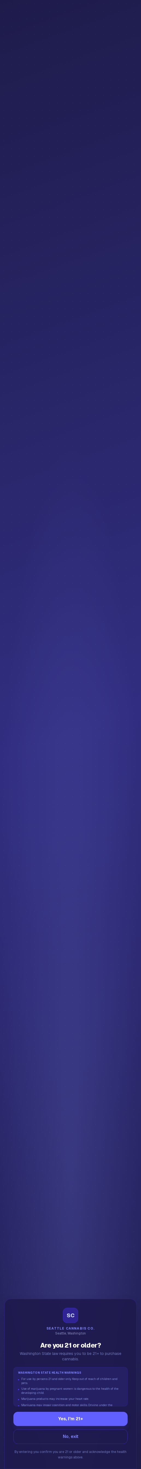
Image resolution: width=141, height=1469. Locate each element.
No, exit (70, 1436)
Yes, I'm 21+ (70, 1419)
